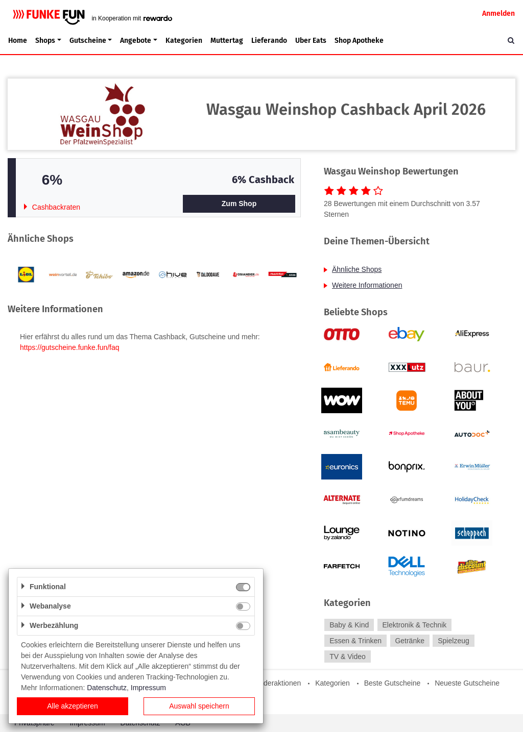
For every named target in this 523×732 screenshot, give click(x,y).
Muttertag (226, 40)
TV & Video (347, 656)
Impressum (148, 688)
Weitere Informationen (367, 285)
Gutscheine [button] (87, 40)
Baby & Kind (349, 625)
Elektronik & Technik (415, 625)
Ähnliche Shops (357, 269)
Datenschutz (107, 688)
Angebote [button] (135, 40)
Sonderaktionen (276, 683)
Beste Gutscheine (392, 683)
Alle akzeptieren (72, 706)
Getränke (409, 641)
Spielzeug (453, 641)
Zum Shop (239, 203)
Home (17, 40)
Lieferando (269, 40)
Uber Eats (310, 40)
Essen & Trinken (355, 641)
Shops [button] (45, 40)
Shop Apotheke (359, 40)
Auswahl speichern (199, 706)
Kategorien (183, 40)
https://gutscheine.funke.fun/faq (70, 347)
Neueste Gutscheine (467, 683)
